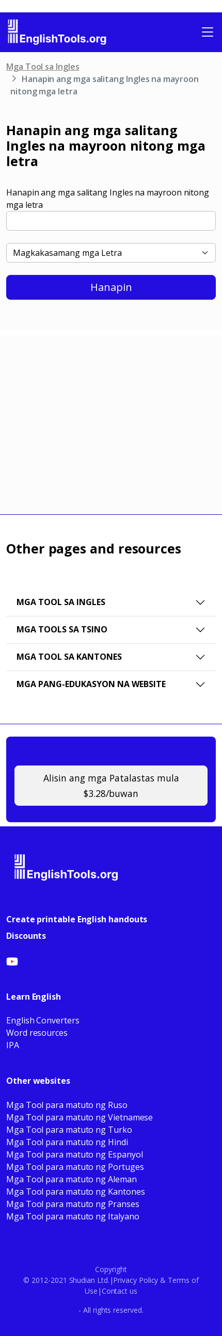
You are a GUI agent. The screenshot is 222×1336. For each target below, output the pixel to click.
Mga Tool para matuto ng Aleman (71, 1179)
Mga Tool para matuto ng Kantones (75, 1191)
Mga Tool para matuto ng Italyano (72, 1216)
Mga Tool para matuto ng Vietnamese (79, 1117)
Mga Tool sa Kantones (69, 656)
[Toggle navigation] (207, 32)
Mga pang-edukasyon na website (91, 684)
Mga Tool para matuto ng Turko (69, 1129)
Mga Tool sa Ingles (43, 66)
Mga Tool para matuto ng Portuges (75, 1166)
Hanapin (111, 287)
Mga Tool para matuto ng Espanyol (74, 1154)
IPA (12, 1045)
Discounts (26, 935)
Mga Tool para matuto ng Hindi (67, 1142)
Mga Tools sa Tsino (62, 629)
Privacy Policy (135, 1280)
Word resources (37, 1032)
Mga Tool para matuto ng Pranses (72, 1204)
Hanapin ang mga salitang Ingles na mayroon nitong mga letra (107, 198)
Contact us (119, 1291)
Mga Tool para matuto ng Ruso (67, 1105)
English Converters (43, 1020)
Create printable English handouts (76, 919)
